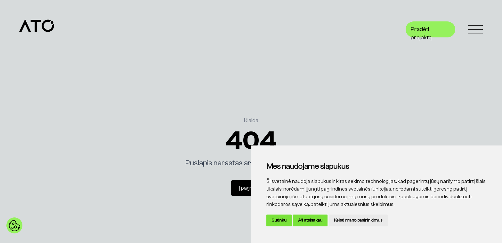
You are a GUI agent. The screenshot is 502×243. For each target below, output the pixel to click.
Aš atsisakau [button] (310, 220)
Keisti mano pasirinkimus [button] (358, 220)
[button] (14, 225)
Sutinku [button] (279, 220)
